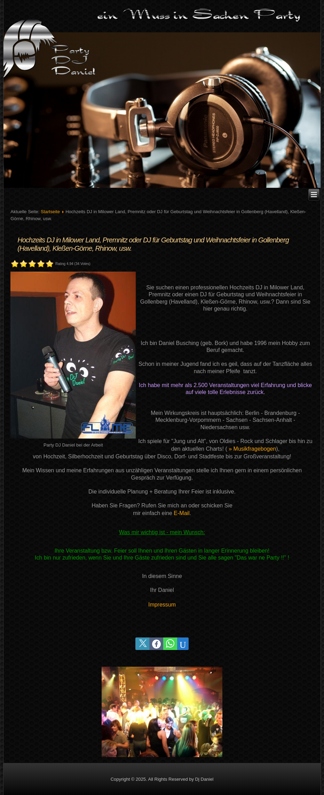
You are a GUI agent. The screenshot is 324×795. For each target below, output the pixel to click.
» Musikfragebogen (252, 449)
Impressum (162, 605)
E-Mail (181, 513)
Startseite (50, 211)
